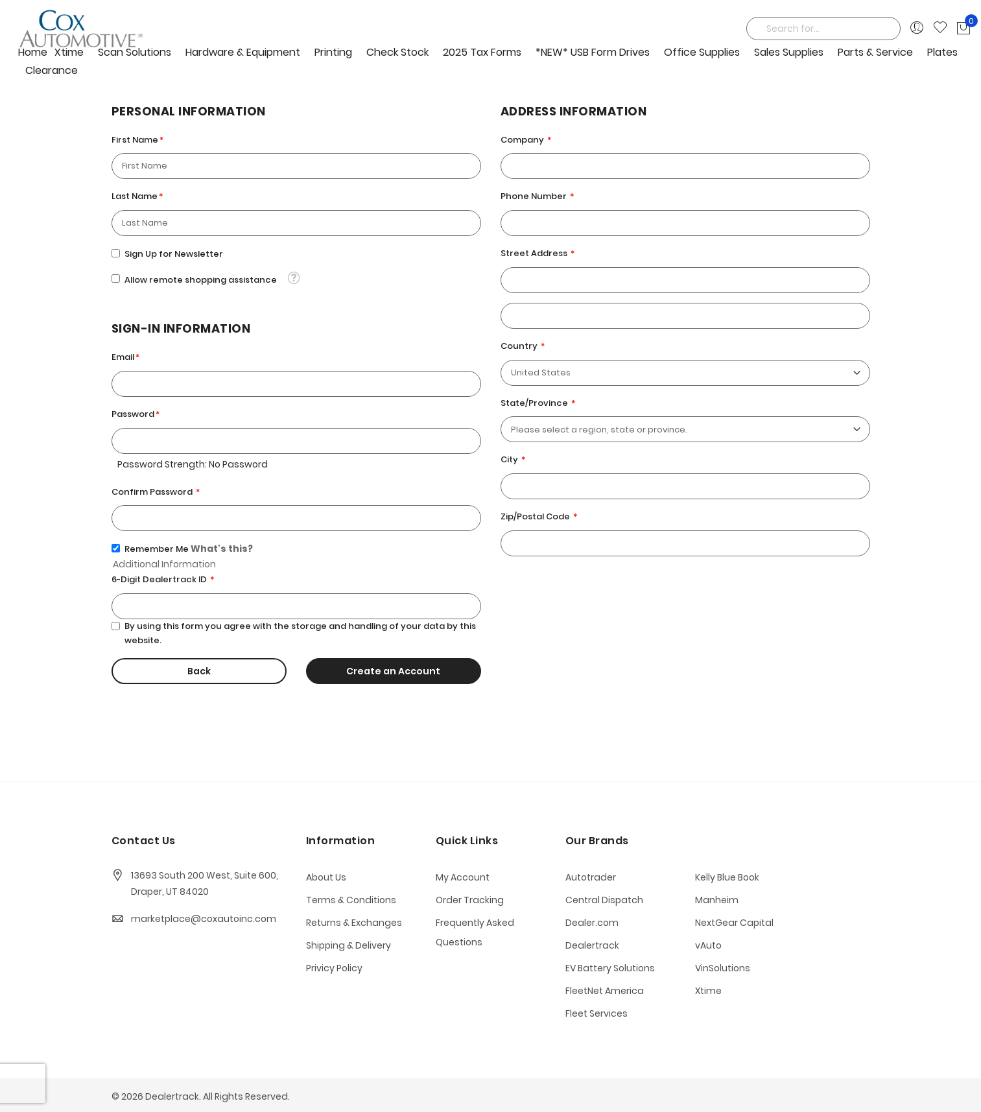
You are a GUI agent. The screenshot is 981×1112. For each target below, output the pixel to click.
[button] (293, 278)
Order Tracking (470, 899)
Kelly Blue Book (727, 877)
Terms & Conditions (351, 899)
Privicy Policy (334, 968)
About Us (326, 877)
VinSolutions (722, 968)
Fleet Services (596, 1013)
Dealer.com (592, 922)
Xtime (708, 990)
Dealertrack (592, 945)
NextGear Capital (734, 922)
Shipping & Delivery (348, 945)
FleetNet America (604, 990)
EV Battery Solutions (610, 968)
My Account (463, 877)
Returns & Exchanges (354, 922)
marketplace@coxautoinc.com (203, 918)
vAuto (708, 945)
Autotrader (590, 877)
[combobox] (823, 28)
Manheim (717, 899)
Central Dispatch (604, 899)
